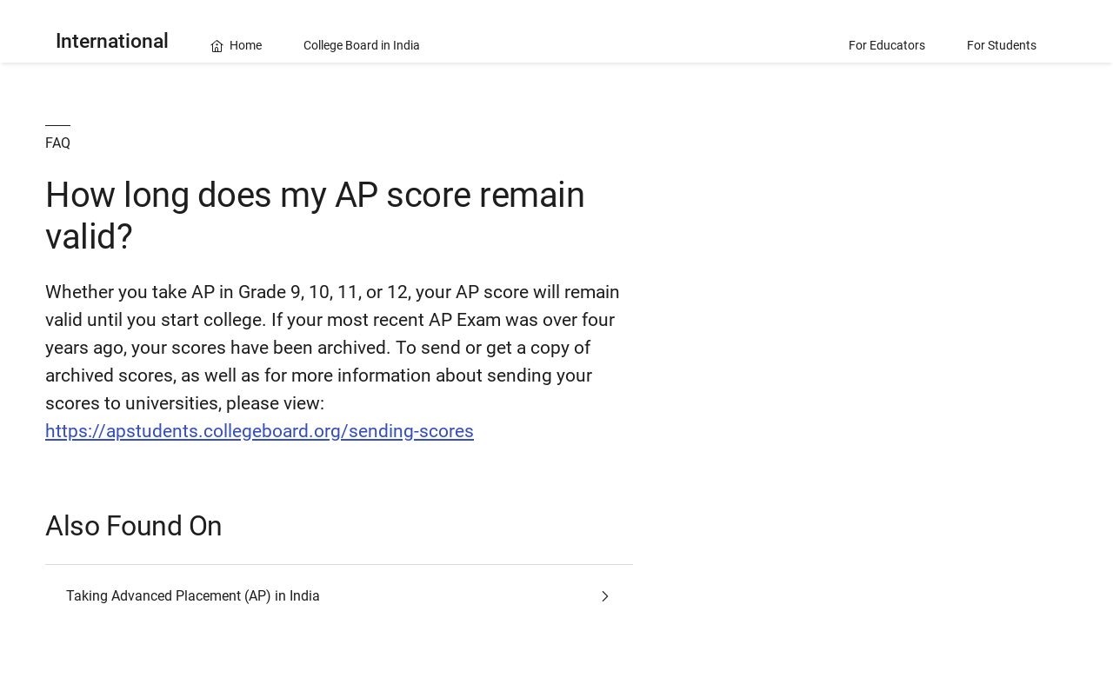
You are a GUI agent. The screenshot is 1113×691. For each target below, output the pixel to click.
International (112, 41)
